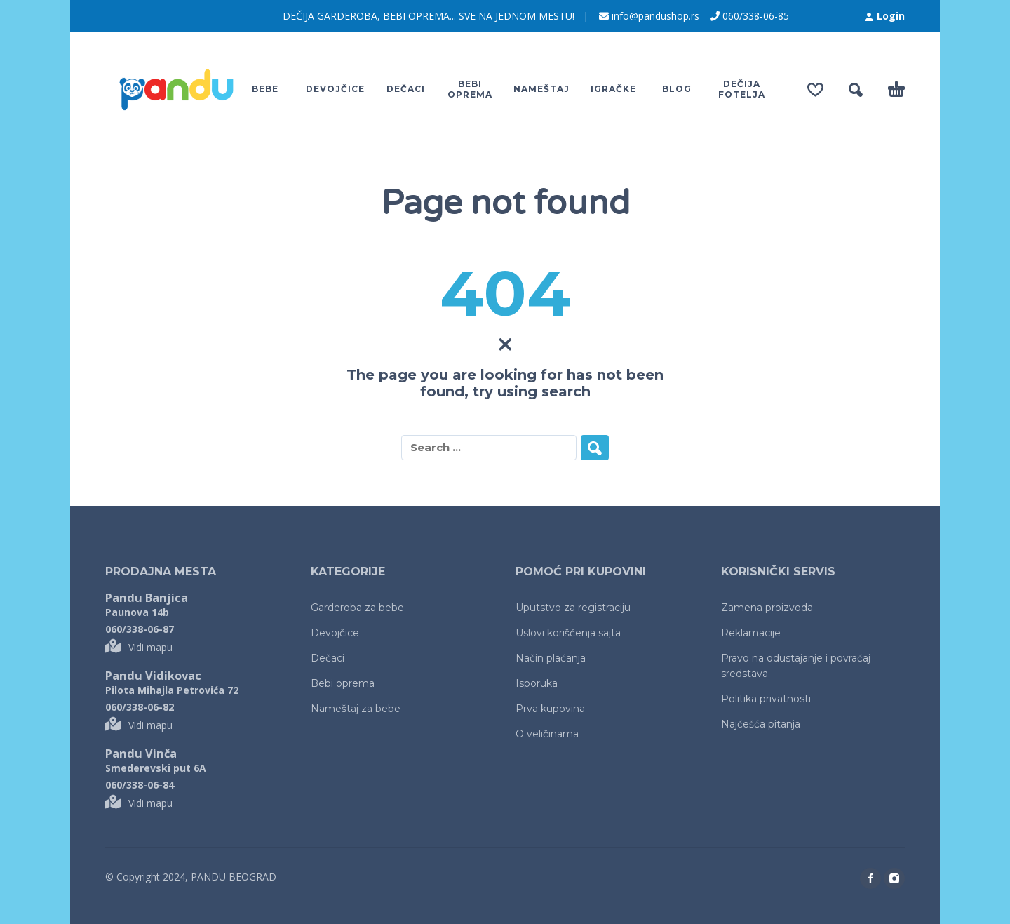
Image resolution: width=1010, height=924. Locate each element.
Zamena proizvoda (767, 607)
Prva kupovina (550, 708)
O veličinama (547, 734)
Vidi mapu (139, 647)
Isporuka (537, 683)
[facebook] (870, 878)
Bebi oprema (343, 683)
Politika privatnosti (766, 698)
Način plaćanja (551, 658)
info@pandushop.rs (655, 15)
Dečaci (327, 658)
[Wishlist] (815, 90)
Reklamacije (751, 633)
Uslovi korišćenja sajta (568, 633)
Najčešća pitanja (760, 724)
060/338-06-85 (755, 15)
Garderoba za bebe (357, 607)
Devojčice (335, 633)
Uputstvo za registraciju (573, 607)
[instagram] (894, 878)
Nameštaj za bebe (355, 708)
